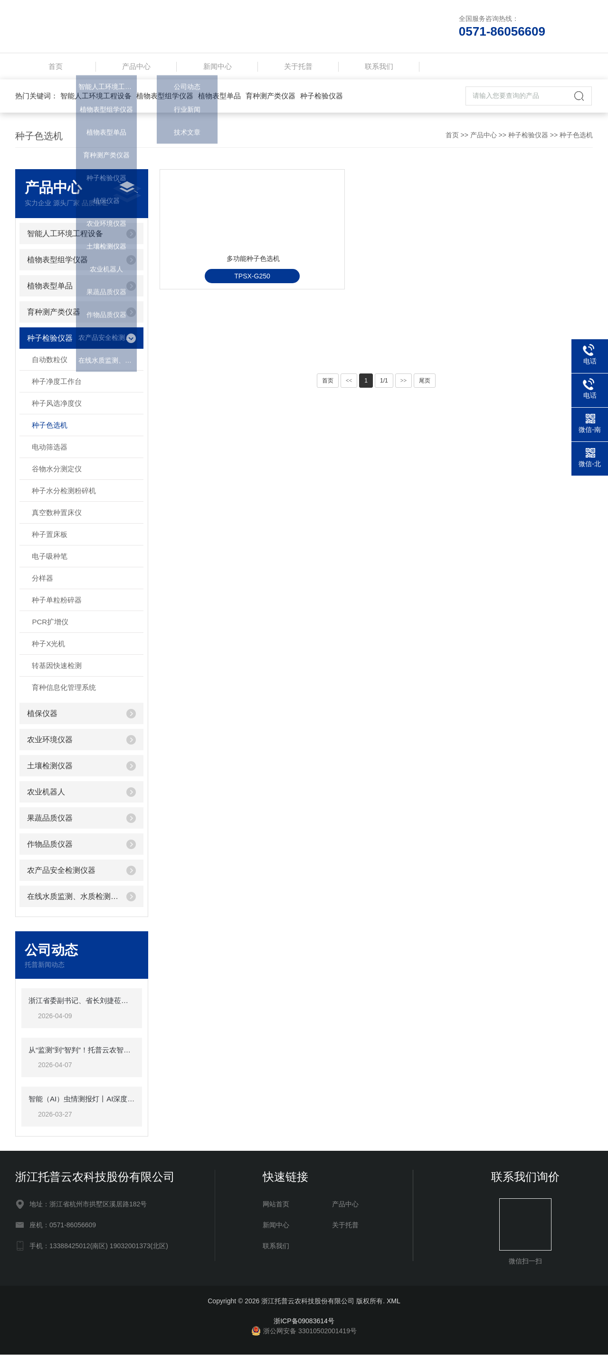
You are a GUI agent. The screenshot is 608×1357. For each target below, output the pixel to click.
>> (403, 383)
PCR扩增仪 (50, 624)
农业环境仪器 (50, 742)
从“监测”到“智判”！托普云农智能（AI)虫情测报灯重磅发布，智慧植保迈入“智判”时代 (81, 1052)
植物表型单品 (219, 98)
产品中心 (136, 67)
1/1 (384, 383)
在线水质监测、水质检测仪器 (73, 899)
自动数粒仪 (49, 362)
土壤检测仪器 (50, 768)
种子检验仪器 (321, 98)
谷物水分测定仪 (57, 471)
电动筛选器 (49, 449)
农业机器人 (46, 794)
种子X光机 (48, 646)
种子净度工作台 (57, 384)
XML (393, 1303)
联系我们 (379, 67)
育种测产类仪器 (270, 98)
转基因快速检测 (57, 668)
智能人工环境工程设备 (96, 98)
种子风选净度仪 (57, 405)
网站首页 (276, 1206)
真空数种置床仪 (57, 515)
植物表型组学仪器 (164, 98)
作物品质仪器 (50, 846)
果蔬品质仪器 (50, 820)
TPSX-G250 (227, 320)
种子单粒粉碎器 (57, 602)
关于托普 (298, 67)
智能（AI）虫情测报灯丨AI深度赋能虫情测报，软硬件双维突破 (81, 1101)
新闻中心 (217, 67)
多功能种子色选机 (229, 296)
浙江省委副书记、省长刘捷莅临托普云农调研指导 (81, 1003)
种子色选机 (576, 137)
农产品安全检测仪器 (61, 873)
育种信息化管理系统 (64, 690)
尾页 (424, 383)
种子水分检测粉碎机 (64, 493)
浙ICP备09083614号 (304, 1323)
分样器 (42, 580)
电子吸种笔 (49, 558)
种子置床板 (49, 537)
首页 (55, 67)
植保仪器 (42, 716)
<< (349, 383)
